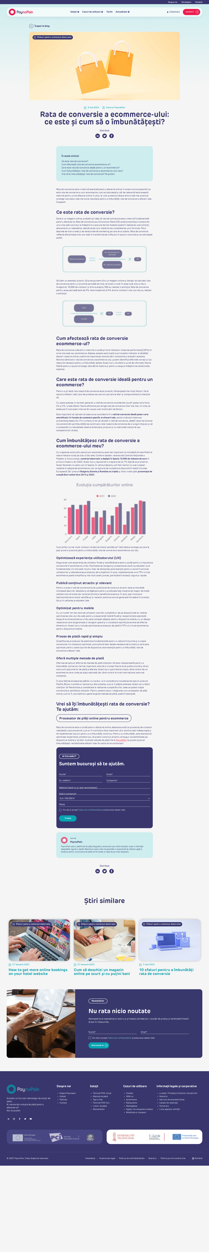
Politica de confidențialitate (90, 810)
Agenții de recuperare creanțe (139, 1109)
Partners (63, 1100)
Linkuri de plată (100, 1106)
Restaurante (131, 1103)
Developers (186, 2)
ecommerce (131, 1100)
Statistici (163, 1096)
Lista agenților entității (169, 1109)
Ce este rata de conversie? (75, 161)
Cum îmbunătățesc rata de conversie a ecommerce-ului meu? (92, 171)
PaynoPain (121, 740)
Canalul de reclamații (168, 1103)
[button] (198, 1158)
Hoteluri (129, 1093)
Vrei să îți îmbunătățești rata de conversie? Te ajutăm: (88, 174)
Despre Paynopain (68, 1093)
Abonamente (98, 1109)
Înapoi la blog (39, 26)
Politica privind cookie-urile (173, 1158)
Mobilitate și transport (136, 1112)
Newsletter (90, 1158)
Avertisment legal (107, 1158)
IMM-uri (130, 1096)
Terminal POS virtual (102, 1093)
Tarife (109, 12)
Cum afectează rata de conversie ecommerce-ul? (86, 165)
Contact (63, 1103)
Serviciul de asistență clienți (172, 1100)
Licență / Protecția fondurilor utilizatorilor (178, 1093)
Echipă (63, 1096)
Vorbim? (192, 12)
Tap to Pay (98, 1100)
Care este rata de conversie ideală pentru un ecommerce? (91, 168)
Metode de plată (100, 1096)
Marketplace (131, 1106)
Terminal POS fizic (101, 1103)
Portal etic (164, 1106)
